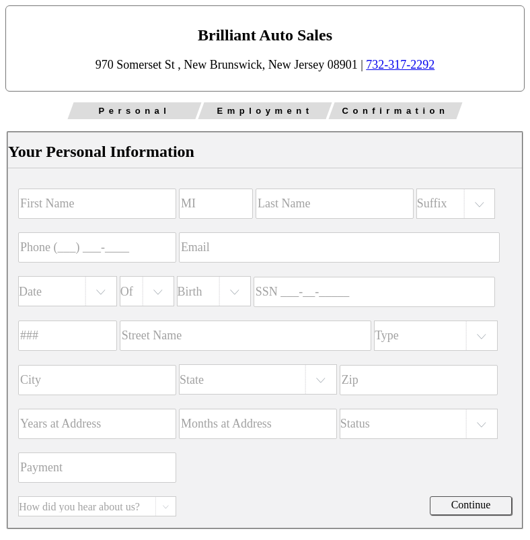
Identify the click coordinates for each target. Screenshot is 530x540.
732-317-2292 (400, 64)
